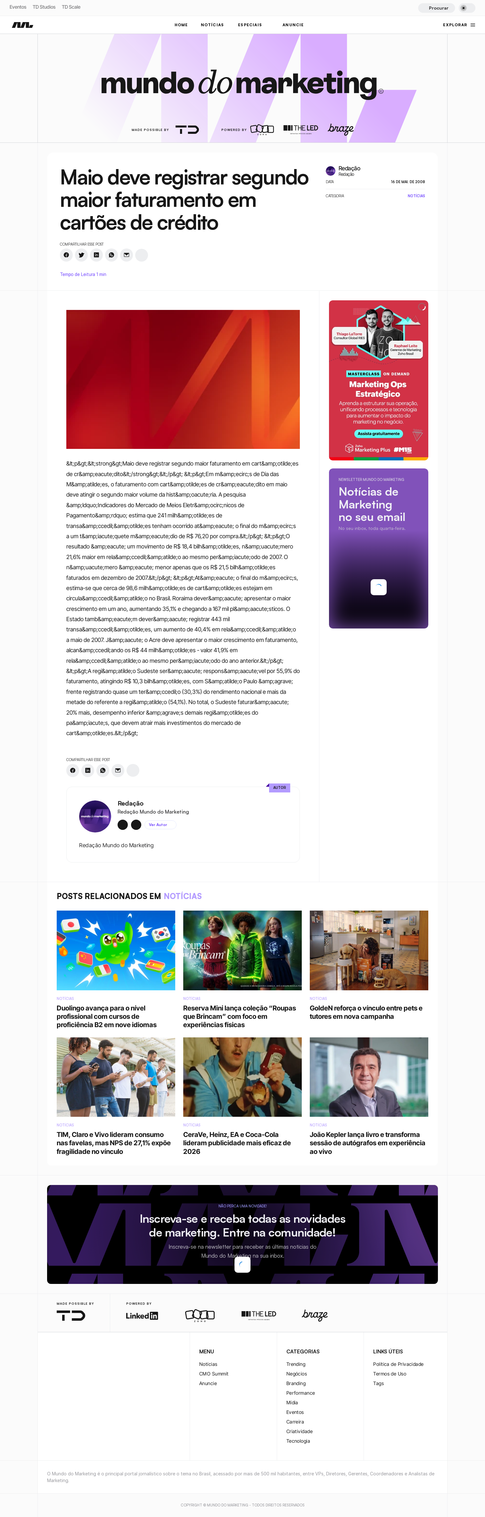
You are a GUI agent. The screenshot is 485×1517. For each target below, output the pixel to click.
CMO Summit (214, 1374)
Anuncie (208, 1383)
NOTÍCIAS (212, 24)
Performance (300, 1393)
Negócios (296, 1374)
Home (181, 24)
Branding (296, 1383)
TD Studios (44, 7)
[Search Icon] (436, 8)
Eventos (18, 7)
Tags (378, 1383)
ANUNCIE (293, 24)
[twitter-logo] (61, 1352)
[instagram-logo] (51, 1352)
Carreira (295, 1422)
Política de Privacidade (398, 1364)
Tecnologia (298, 1441)
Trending (296, 1364)
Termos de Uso (389, 1374)
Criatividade (299, 1431)
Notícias (208, 1364)
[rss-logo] (92, 1352)
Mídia (292, 1402)
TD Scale (71, 7)
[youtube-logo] (82, 1352)
